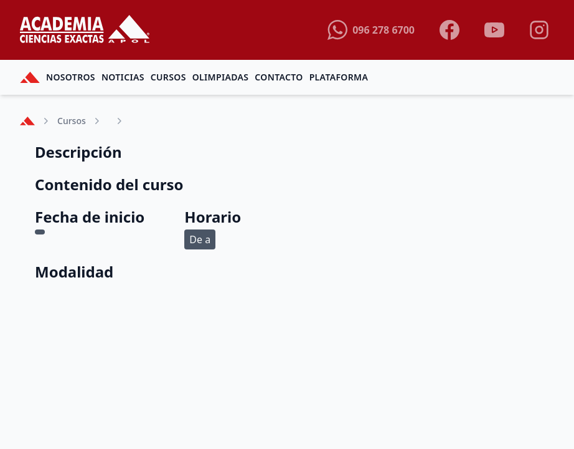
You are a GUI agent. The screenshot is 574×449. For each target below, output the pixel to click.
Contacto (279, 77)
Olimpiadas (220, 77)
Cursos (168, 77)
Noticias (122, 77)
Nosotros (70, 77)
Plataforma (339, 77)
